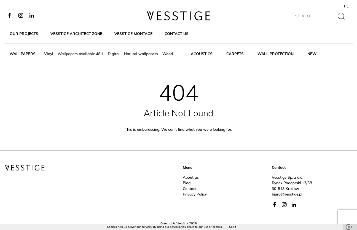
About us (191, 177)
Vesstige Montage (133, 33)
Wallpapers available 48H (80, 53)
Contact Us (177, 33)
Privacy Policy (195, 194)
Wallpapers (23, 53)
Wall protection (275, 53)
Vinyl (48, 53)
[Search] (313, 16)
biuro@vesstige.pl (287, 194)
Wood (167, 53)
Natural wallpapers (141, 53)
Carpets (235, 53)
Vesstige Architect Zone (76, 33)
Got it (232, 227)
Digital (114, 53)
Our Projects (24, 33)
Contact (190, 188)
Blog (186, 182)
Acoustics (202, 53)
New (311, 53)
